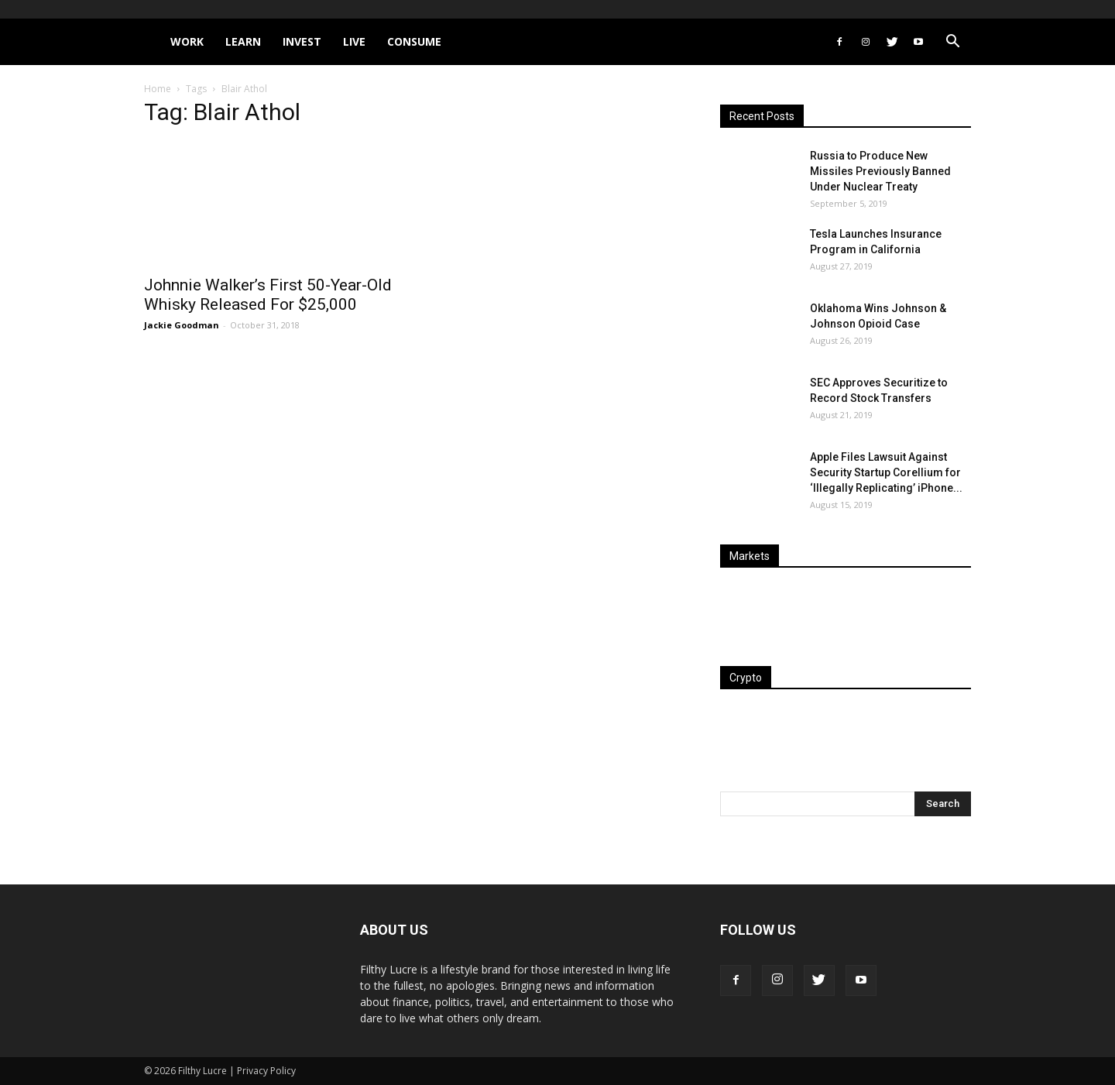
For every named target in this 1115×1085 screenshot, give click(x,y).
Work (187, 41)
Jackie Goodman (181, 325)
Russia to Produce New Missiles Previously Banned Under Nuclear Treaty (880, 171)
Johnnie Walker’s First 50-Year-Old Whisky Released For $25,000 (268, 295)
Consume (414, 41)
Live (354, 41)
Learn (243, 41)
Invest (302, 41)
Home (157, 88)
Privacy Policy (266, 1070)
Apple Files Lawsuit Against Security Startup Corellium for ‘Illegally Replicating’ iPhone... (886, 472)
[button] (952, 43)
